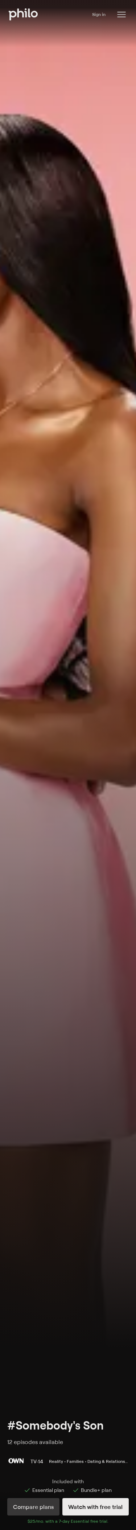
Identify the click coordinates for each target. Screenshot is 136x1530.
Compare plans (33, 1506)
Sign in (99, 14)
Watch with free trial (95, 1506)
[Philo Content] (121, 14)
